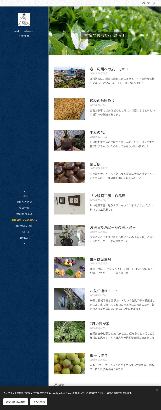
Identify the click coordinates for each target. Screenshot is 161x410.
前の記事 (59, 384)
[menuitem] (24, 196)
